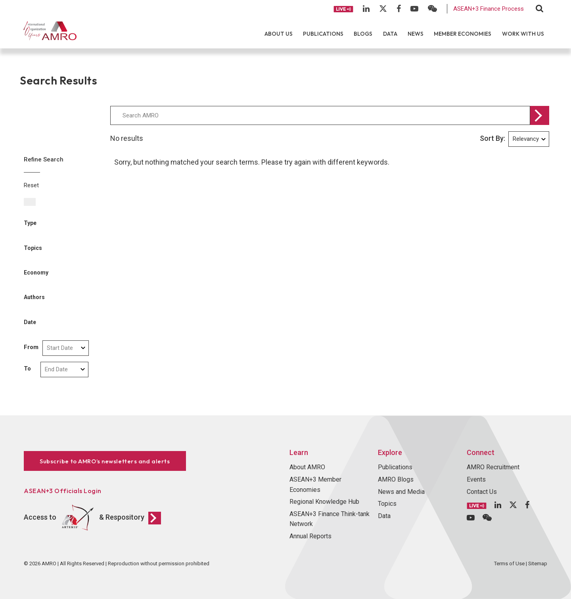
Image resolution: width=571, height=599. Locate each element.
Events (476, 479)
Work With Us (523, 33)
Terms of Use (509, 563)
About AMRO (307, 467)
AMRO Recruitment (493, 467)
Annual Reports (310, 536)
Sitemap (537, 563)
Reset (31, 185)
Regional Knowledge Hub (324, 501)
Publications (323, 33)
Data (390, 33)
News (415, 33)
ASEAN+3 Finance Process (488, 8)
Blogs (363, 33)
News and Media (401, 491)
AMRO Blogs (396, 479)
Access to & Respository (92, 518)
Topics (387, 503)
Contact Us (482, 491)
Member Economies (462, 33)
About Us (278, 33)
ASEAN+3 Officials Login (63, 491)
